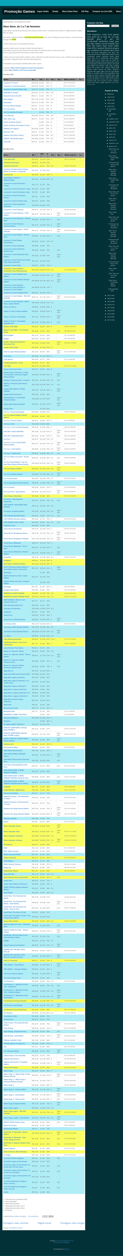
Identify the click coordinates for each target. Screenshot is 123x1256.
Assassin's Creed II (11, 83)
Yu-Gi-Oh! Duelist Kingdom (14, 1158)
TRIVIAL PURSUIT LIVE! (12, 1040)
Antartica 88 (8, 175)
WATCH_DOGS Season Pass (14, 1122)
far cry (111, 37)
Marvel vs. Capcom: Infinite (14, 651)
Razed (6, 822)
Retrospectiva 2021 (113, 290)
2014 (109, 317)
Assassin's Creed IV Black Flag (15, 201)
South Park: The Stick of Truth (15, 912)
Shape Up (7, 868)
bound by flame (105, 69)
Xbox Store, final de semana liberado (113, 172)
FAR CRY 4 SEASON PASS (13, 436)
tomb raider (113, 46)
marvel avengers (113, 81)
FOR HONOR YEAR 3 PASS (14, 522)
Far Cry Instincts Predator (13, 112)
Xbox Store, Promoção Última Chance (113, 283)
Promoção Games (19, 11)
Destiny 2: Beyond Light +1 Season (17, 380)
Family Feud (8, 409)
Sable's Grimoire (10, 858)
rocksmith (108, 75)
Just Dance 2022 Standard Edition (16, 627)
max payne (115, 71)
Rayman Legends (10, 818)
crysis (106, 71)
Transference (8, 1019)
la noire (95, 75)
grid (113, 75)
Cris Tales (7, 366)
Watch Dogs (8, 1071)
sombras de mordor (108, 62)
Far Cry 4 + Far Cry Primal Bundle (16, 427)
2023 (109, 103)
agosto (111, 125)
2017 (109, 308)
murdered (90, 77)
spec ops (105, 79)
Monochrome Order (11, 708)
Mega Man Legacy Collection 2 (15, 686)
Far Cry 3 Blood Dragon (12, 106)
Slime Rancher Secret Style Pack (16, 877)
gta (88, 44)
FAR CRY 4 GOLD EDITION (13, 431)
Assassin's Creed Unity (12, 265)
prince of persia (114, 79)
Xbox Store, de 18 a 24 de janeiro (114, 219)
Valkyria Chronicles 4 (11, 1059)
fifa (117, 39)
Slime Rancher (9, 874)
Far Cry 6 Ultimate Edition (13, 474)
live (89, 34)
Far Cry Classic (9, 109)
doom (112, 56)
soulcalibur (111, 73)
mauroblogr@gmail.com (64, 1241)
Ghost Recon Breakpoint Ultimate (16, 539)
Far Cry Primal (9, 487)
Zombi (6, 1192)
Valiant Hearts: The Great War (14, 1055)
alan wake (109, 66)
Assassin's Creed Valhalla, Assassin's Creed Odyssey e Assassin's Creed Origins (14, 287)
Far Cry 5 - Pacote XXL (12, 453)
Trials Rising (8, 1028)
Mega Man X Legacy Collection (15, 689)
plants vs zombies (93, 73)
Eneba (55, 11)
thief (102, 73)
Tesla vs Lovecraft (10, 960)
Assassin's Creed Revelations (15, 86)
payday (89, 79)
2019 (109, 301)
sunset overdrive (102, 56)
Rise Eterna (8, 844)
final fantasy (96, 62)
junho (111, 131)
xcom (117, 54)
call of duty (102, 37)
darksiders (94, 64)
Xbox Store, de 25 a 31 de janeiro (114, 193)
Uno (5, 1047)
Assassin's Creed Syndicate (14, 246)
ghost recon (96, 60)
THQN (14, 39)
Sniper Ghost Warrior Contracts (15, 884)
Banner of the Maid (11, 326)
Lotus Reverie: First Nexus (13, 648)
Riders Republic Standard (13, 836)
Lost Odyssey (9, 115)
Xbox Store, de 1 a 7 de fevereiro (21, 26)
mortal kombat (108, 44)
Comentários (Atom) (16, 1228)
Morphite (7, 721)
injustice (100, 48)
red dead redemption (99, 52)
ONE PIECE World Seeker (13, 751)
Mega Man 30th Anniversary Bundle (17, 674)
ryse (105, 73)
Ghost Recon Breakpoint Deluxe (16, 533)
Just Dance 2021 (10, 624)
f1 (99, 58)
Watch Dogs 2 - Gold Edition (14, 1095)
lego (92, 44)
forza (110, 34)
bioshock (108, 48)
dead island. (115, 82)
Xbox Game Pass (70, 11)
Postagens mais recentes (15, 1223)
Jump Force (8, 615)
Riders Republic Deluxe (12, 826)
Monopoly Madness (11, 718)
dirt (93, 67)
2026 (109, 94)
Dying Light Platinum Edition (14, 404)
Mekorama (7, 705)
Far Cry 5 (7, 439)
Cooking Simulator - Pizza (13, 363)
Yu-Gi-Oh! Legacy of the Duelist (15, 1161)
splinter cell (111, 64)
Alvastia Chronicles (11, 166)
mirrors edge (104, 77)
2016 (109, 311)
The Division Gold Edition (13, 1005)
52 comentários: (33, 1216)
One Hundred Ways (11, 747)
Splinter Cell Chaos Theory (14, 135)
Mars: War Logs (9, 119)
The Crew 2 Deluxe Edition (13, 974)
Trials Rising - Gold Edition (14, 1036)
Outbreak (7, 787)
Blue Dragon (8, 99)
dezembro (112, 109)
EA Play (85, 11)
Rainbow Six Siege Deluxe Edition (16, 808)
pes (93, 46)
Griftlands (7, 560)
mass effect (92, 48)
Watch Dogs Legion (11, 1108)
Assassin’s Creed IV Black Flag (15, 89)
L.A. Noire (7, 636)
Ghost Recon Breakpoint (13, 529)
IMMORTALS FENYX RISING (14, 593)
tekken (93, 66)
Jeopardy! (7, 612)
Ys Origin (7, 1155)
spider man (91, 82)
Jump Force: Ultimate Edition (14, 619)
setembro (112, 122)
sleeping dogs (92, 81)
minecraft (90, 54)
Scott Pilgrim (8, 861)
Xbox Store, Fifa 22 (113, 199)
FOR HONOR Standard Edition (15, 519)
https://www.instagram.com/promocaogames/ (27, 68)
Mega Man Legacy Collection (14, 677)
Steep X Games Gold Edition (14, 945)
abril (111, 137)
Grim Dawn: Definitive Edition (15, 564)
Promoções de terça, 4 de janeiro (114, 263)
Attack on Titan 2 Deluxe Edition (15, 311)
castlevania (91, 56)
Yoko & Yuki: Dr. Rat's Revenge (15, 1152)
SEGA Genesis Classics (12, 864)
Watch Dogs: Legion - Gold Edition (16, 1118)
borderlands (92, 41)
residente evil (96, 50)
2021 (109, 295)
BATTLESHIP (8, 335)
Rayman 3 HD (9, 132)
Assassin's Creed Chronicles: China (17, 189)
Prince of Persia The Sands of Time (17, 125)
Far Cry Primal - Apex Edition (14, 492)
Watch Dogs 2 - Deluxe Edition (15, 1089)
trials (94, 71)
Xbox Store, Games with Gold (114, 157)
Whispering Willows (11, 1129)
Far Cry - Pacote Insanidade (14, 412)
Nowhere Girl (8, 744)
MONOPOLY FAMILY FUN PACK (15, 714)
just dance (97, 54)
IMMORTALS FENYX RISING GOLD (16, 597)
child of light (99, 82)
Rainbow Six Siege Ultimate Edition (17, 814)
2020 (109, 298)
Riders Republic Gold (11, 831)
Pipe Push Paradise (11, 793)
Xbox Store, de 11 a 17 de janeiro (114, 248)
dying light (115, 67)
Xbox (118, 11)
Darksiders (8, 102)
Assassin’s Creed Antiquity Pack (16, 293)
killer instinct (110, 54)
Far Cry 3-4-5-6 (9, 424)
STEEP (6, 941)
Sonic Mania (8, 893)
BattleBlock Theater (11, 93)
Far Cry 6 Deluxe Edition (13, 469)
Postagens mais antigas (72, 1223)
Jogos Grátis (43, 11)
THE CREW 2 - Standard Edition (15, 969)
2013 (109, 320)
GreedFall (7, 557)
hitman (89, 69)
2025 (109, 97)
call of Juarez (102, 81)
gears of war (105, 39)
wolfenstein (105, 58)
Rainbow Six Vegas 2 (11, 129)
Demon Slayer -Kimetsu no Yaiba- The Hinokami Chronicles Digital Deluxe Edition (16, 375)
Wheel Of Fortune (10, 1125)
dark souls (114, 50)
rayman (107, 67)
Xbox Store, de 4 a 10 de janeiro (114, 275)
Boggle (6, 339)
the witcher (100, 66)
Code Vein (7, 356)
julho (111, 128)
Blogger (66, 1249)
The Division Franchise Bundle (15, 1001)
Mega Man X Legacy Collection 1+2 (17, 693)
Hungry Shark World (11, 590)
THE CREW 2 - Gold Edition (14, 965)
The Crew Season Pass (12, 978)
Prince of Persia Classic (12, 122)
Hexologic (7, 587)
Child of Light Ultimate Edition (15, 352)
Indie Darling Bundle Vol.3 (13, 605)
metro (95, 69)
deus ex (95, 58)
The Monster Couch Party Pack (15, 1010)
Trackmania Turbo (10, 1016)
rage (117, 75)
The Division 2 (9, 981)
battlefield (103, 41)
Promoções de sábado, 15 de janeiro (114, 226)
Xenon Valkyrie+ (10, 1148)
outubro (112, 119)
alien (88, 52)
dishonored (102, 64)
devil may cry (106, 60)
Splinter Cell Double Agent (13, 138)
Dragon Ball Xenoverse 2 (13, 394)
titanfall (106, 50)
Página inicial (44, 1223)
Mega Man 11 (8, 671)
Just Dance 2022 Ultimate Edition (16, 631)
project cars (99, 67)
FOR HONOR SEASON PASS (14, 516)
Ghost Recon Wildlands (12, 543)
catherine (108, 82)
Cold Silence (8, 359)
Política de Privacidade (61, 1242)
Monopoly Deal (9, 711)
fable (89, 60)
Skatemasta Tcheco (11, 871)
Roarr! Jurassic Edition (12, 854)
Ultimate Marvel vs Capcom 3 (14, 1043)
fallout (98, 44)
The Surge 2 (8, 1013)
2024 (109, 100)
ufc (110, 71)
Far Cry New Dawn (10, 478)
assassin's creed (99, 34)
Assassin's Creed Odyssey (14, 209)
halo (117, 37)
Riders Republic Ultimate (13, 840)
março (111, 140)
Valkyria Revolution (11, 1067)
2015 (109, 314)
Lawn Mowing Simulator (13, 639)
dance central (91, 84)
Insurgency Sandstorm (12, 608)
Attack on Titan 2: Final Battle (15, 317)
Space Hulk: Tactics (11, 921)
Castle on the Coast (11, 347)
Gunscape (7, 572)
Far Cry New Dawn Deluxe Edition (16, 483)
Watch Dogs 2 (9, 1085)
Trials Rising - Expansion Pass (15, 1031)
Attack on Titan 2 (10, 307)
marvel (101, 75)
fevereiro (112, 143)
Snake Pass (8, 881)
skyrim (97, 77)
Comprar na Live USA (102, 11)
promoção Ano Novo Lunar (34, 37)
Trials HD (7, 142)
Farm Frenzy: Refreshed (13, 496)
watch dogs (101, 46)
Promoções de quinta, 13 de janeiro (114, 241)
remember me (97, 79)
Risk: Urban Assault (11, 851)
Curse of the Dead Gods (12, 369)
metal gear (114, 41)
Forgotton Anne (9, 525)
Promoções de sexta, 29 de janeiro (114, 164)
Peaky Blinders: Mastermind (14, 790)
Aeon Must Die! (9, 159)
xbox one (115, 52)
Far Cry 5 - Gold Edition (12, 449)
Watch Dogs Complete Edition (15, 1104)
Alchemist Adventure (11, 163)
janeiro (111, 146)
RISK (5, 848)
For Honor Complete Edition (14, 511)
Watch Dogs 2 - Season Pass (14, 1099)
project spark (114, 77)
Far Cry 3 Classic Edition (13, 420)
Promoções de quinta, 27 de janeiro (114, 187)
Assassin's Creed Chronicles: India (17, 192)
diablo (103, 54)
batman (90, 39)
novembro (112, 114)
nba (109, 52)
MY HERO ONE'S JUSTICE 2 (14, 724)
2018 (109, 305)
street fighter (114, 58)
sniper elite (100, 71)
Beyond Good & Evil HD (12, 96)
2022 (109, 106)
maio (111, 134)
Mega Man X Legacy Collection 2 (16, 696)
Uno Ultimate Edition (11, 1051)
